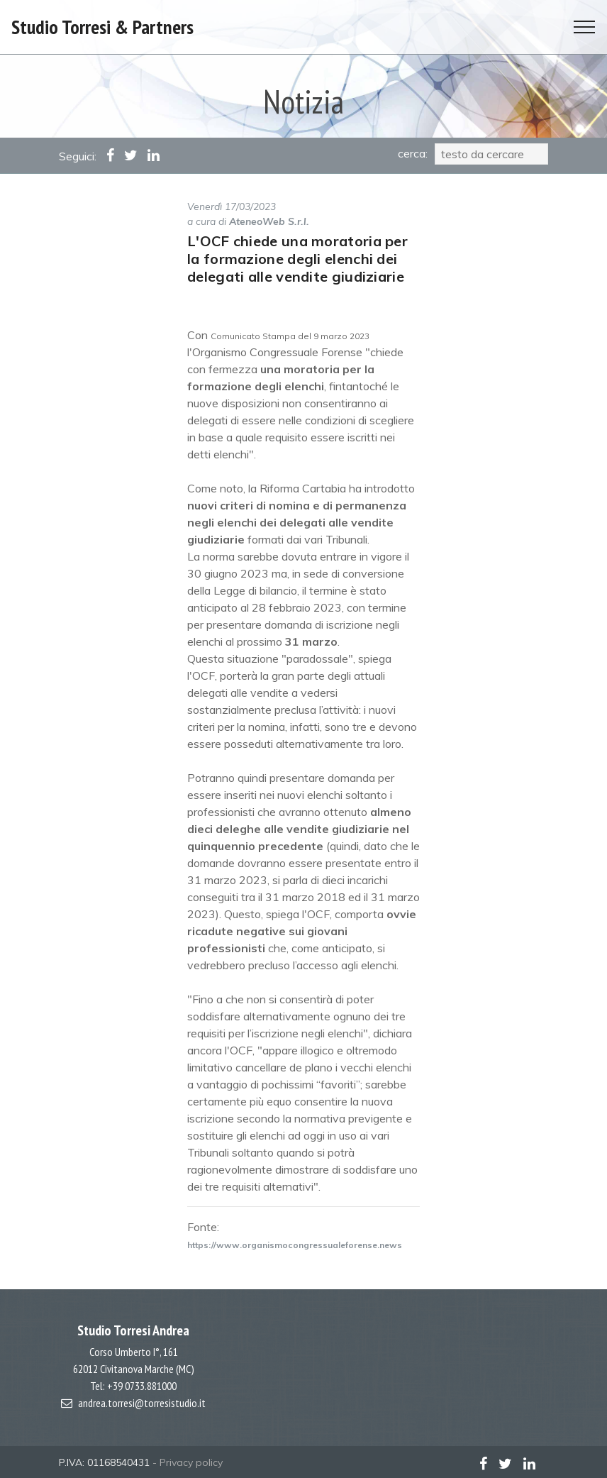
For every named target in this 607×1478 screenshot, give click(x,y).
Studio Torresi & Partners (102, 26)
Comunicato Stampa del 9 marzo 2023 (290, 336)
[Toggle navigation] (585, 27)
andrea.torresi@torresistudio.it (142, 1403)
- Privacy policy (187, 1462)
